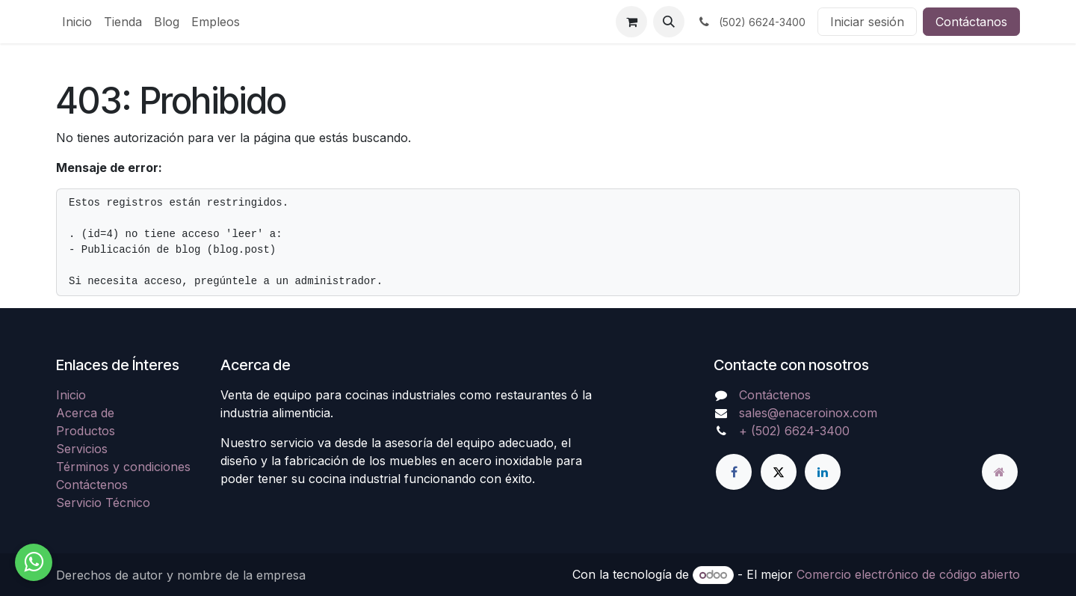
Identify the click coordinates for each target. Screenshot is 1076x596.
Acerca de (85, 412)
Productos (85, 430)
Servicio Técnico (103, 502)
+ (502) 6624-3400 (794, 430)
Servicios (82, 448)
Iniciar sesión (867, 21)
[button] (668, 21)
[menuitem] (77, 22)
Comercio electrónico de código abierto (908, 574)
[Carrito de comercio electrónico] (631, 21)
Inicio (71, 394)
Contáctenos (92, 484)
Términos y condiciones (123, 466)
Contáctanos (971, 21)
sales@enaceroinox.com (808, 412)
